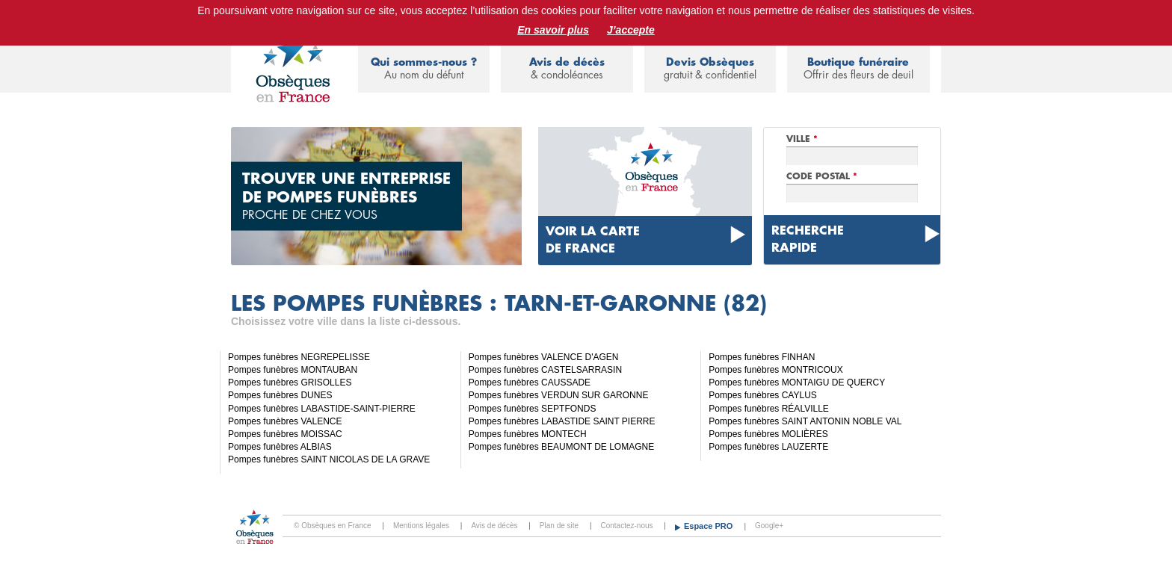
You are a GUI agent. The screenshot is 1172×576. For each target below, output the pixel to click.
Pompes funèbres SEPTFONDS (532, 408)
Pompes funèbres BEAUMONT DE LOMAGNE (562, 447)
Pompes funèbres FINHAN (762, 357)
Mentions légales (421, 525)
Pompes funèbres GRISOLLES (289, 382)
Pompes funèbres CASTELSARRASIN (545, 370)
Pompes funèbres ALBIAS (280, 447)
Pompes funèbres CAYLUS (763, 395)
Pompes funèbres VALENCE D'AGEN (544, 357)
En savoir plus (553, 30)
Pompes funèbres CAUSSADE (529, 382)
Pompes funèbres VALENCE (285, 421)
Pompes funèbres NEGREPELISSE (299, 357)
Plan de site (559, 525)
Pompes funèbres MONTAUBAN (292, 370)
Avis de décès (566, 69)
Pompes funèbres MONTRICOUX (775, 370)
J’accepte (631, 30)
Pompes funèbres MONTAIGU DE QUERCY (797, 382)
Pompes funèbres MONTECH (528, 434)
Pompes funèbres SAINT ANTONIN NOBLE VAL (805, 421)
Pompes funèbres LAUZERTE (768, 447)
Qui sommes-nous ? (424, 69)
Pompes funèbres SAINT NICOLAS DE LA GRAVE (329, 459)
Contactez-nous (627, 525)
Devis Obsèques (710, 69)
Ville (802, 139)
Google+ (769, 525)
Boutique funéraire (858, 69)
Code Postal (821, 176)
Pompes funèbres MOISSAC (285, 434)
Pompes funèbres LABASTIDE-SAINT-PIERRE (322, 408)
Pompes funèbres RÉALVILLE (769, 408)
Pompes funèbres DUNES (280, 395)
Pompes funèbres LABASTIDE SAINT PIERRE (562, 421)
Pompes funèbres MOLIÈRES (768, 434)
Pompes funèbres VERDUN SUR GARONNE (559, 395)
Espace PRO (709, 525)
